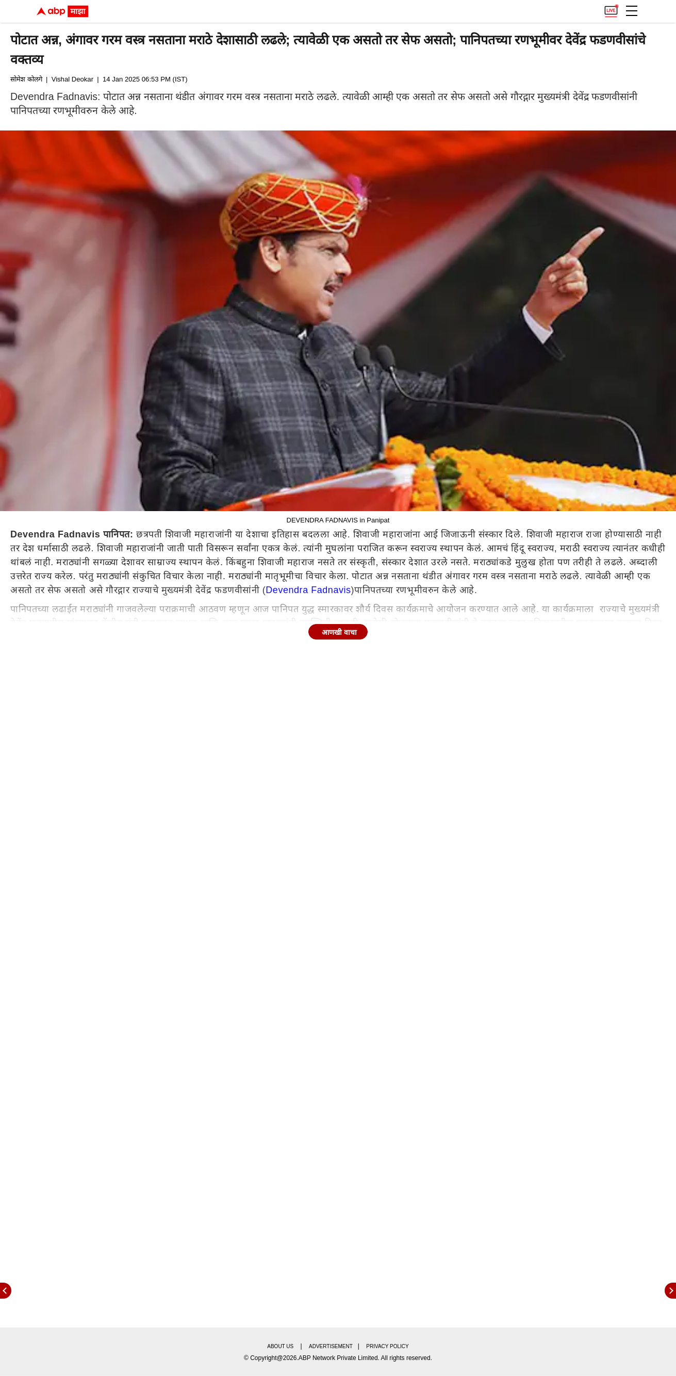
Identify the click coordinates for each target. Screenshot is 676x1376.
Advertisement (331, 1346)
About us (280, 1346)
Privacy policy (387, 1346)
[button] (631, 11)
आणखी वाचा (339, 632)
